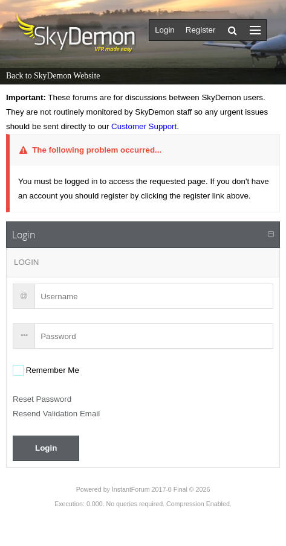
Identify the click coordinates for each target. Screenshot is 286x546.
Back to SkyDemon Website (53, 75)
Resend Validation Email (56, 413)
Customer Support (144, 126)
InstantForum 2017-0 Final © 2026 (161, 489)
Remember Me (51, 370)
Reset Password (42, 399)
